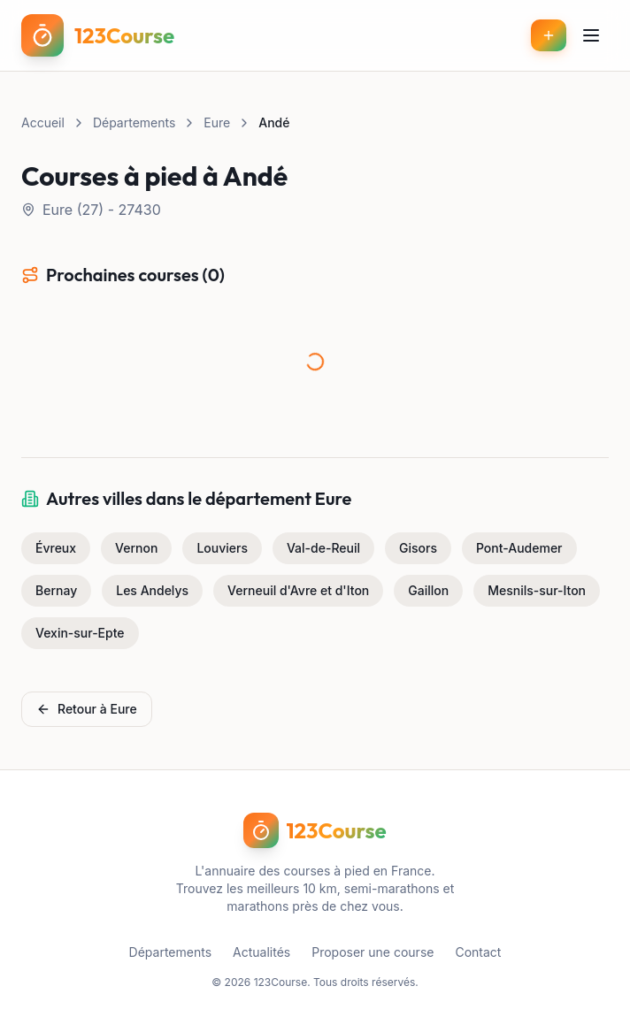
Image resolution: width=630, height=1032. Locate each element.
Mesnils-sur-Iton (537, 590)
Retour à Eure (86, 708)
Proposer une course (372, 951)
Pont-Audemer (519, 547)
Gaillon (428, 590)
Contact (478, 951)
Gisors (418, 547)
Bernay (56, 590)
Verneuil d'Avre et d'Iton (298, 590)
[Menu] (591, 35)
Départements (134, 122)
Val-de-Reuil (323, 547)
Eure (217, 122)
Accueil (43, 122)
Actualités (261, 951)
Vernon (136, 547)
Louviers (222, 547)
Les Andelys (152, 590)
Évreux (55, 547)
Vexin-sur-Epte (80, 632)
